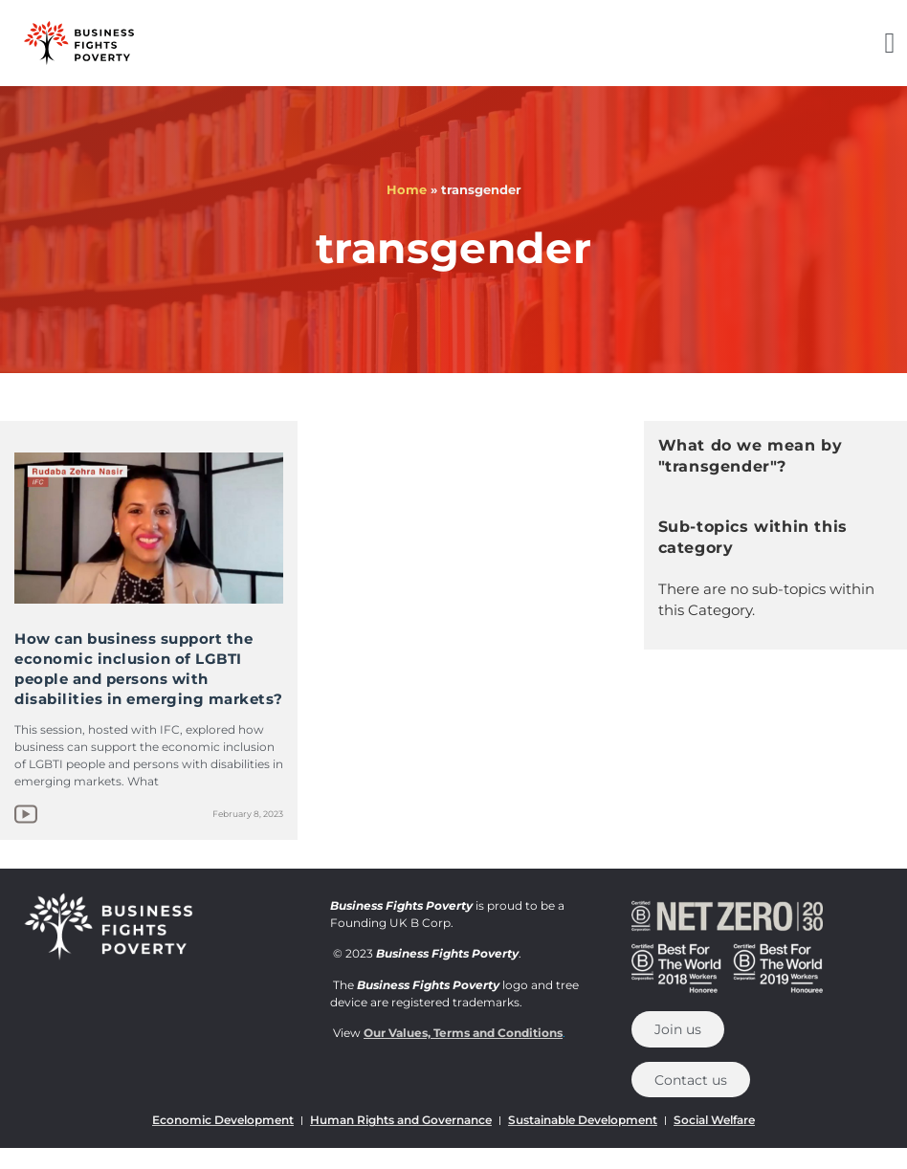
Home (407, 189)
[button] (889, 43)
